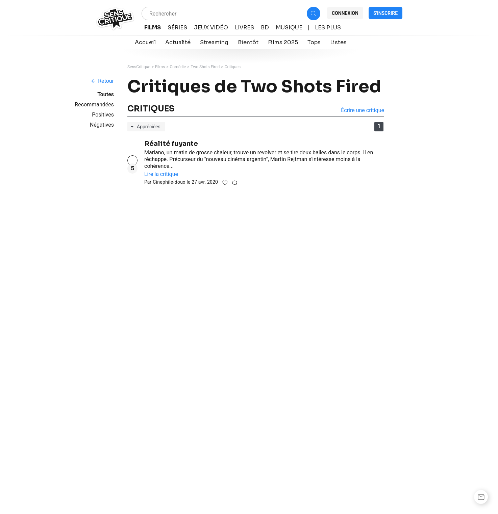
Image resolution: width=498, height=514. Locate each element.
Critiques (233, 67)
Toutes (105, 94)
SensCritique (138, 67)
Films (160, 67)
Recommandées (94, 104)
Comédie (178, 67)
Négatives (102, 125)
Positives (103, 114)
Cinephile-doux (169, 182)
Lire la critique (161, 174)
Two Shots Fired (205, 67)
